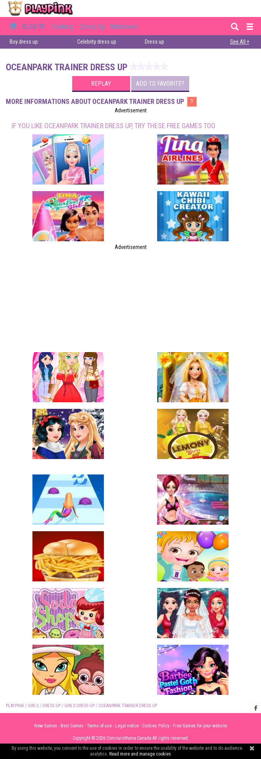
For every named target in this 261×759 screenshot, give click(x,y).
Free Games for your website (200, 726)
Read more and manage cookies (140, 754)
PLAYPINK (15, 705)
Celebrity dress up (96, 42)
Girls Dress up (79, 705)
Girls (33, 705)
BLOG (34, 26)
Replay (101, 83)
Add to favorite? (160, 83)
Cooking (62, 26)
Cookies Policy (155, 726)
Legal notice (127, 726)
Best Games (72, 726)
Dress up (92, 26)
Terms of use (99, 726)
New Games (45, 726)
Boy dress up (24, 42)
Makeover (124, 26)
